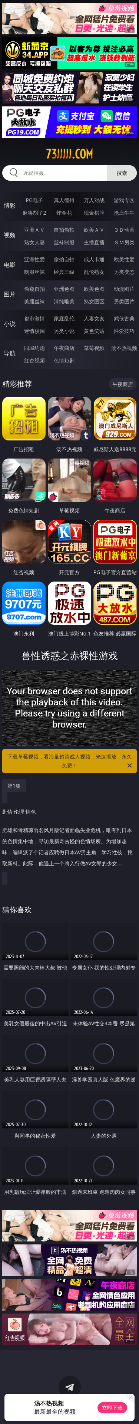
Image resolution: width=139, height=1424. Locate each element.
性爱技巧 (124, 330)
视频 (10, 235)
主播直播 (94, 242)
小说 (10, 324)
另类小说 (64, 330)
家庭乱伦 (64, 318)
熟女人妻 (34, 242)
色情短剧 (64, 360)
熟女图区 (94, 301)
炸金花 (64, 212)
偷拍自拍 (64, 259)
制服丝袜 (34, 271)
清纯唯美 (64, 301)
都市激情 (34, 318)
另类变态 (124, 271)
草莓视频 (94, 347)
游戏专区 (124, 200)
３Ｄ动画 (124, 229)
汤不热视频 (124, 347)
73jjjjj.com (69, 154)
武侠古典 (124, 318)
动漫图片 (124, 288)
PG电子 (34, 200)
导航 (10, 353)
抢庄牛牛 (124, 212)
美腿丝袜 (34, 301)
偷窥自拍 (34, 288)
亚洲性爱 (34, 259)
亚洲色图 (64, 288)
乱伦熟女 (94, 271)
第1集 (14, 785)
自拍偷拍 (64, 229)
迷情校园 (34, 330)
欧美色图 (94, 288)
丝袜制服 (64, 242)
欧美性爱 (124, 259)
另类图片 (124, 301)
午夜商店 (64, 347)
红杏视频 (34, 360)
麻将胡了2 (34, 212)
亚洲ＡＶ (34, 229)
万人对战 (94, 200)
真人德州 (64, 200)
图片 (10, 294)
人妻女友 (94, 318)
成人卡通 (94, 259)
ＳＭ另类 (124, 242)
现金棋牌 (94, 212)
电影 (10, 264)
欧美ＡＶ (94, 229)
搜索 (122, 172)
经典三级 (64, 271)
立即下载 (112, 1407)
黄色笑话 (94, 330)
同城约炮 (34, 347)
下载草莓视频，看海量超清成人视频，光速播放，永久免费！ (70, 761)
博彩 (10, 205)
